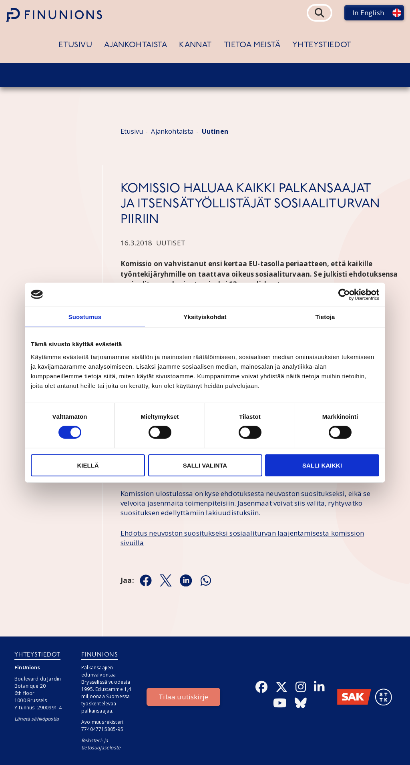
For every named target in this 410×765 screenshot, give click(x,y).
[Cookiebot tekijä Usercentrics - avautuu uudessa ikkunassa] (344, 294)
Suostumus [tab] (85, 316)
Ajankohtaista (135, 45)
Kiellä (87, 465)
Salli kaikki (322, 465)
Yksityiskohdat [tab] (204, 316)
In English (368, 12)
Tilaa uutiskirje (183, 696)
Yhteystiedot (322, 45)
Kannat (195, 45)
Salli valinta (205, 465)
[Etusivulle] (54, 15)
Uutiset (170, 242)
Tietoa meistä (252, 45)
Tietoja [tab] (325, 316)
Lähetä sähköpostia (36, 718)
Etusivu (75, 45)
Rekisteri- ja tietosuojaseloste (101, 744)
